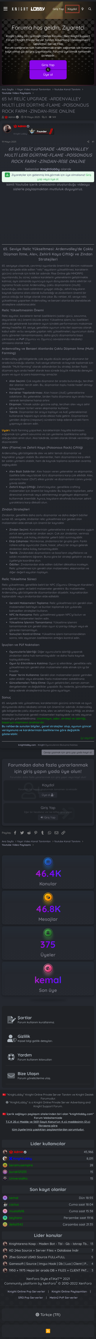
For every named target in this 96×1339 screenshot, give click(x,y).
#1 (93, 141)
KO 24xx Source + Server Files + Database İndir (44, 1250)
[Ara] (89, 9)
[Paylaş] (88, 142)
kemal (48, 980)
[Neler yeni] (82, 9)
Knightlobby (50, 169)
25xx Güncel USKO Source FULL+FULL (37, 1257)
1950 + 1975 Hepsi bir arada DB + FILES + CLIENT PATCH (50, 1270)
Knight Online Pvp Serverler (26, 1291)
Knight (41, 744)
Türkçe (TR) (48, 1314)
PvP (21, 339)
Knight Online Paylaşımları (69, 1291)
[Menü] (5, 9)
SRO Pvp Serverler (30, 1297)
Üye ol (48, 74)
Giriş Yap (48, 65)
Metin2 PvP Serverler (64, 1297)
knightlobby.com (27, 744)
